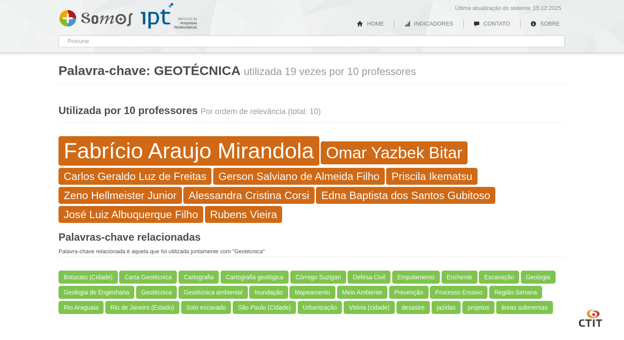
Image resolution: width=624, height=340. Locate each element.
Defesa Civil (369, 277)
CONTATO (492, 23)
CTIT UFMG (590, 317)
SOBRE (545, 23)
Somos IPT (95, 16)
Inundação (268, 292)
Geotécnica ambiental (213, 292)
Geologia (538, 277)
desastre (413, 307)
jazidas (446, 307)
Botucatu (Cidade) (88, 277)
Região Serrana (515, 292)
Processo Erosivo (458, 292)
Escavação (499, 277)
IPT (169, 16)
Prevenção (408, 292)
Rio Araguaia (81, 307)
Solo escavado (206, 307)
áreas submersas (524, 307)
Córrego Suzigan (318, 277)
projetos (478, 307)
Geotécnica (156, 292)
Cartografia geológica (254, 277)
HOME (370, 23)
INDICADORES (428, 23)
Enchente (459, 277)
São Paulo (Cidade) (264, 307)
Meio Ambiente (362, 292)
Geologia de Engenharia (96, 292)
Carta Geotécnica (148, 277)
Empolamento (416, 277)
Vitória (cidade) (369, 307)
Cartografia (199, 277)
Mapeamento (312, 292)
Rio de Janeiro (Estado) (142, 307)
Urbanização (320, 307)
